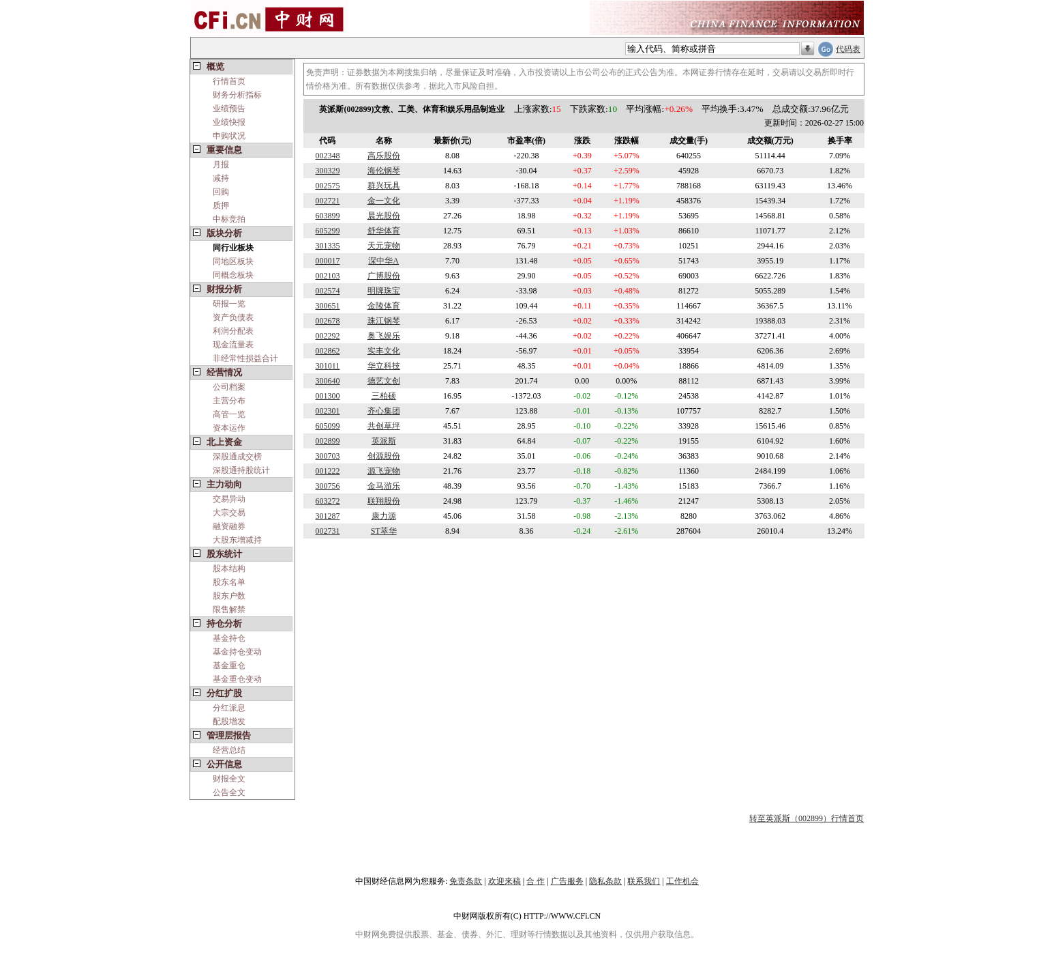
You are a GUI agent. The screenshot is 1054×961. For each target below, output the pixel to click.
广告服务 (567, 881)
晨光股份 (383, 215)
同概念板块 (233, 275)
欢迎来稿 (504, 881)
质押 (221, 205)
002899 (327, 441)
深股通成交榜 (237, 456)
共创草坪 (383, 426)
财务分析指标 (237, 95)
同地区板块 (233, 261)
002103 (327, 276)
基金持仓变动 (237, 652)
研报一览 (229, 304)
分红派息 (229, 708)
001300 (327, 396)
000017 (327, 261)
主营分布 (229, 400)
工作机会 (682, 881)
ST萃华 (384, 531)
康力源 (384, 516)
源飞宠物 (383, 471)
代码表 (848, 49)
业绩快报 (229, 122)
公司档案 (229, 387)
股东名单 (229, 582)
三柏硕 (384, 396)
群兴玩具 (383, 185)
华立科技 (383, 366)
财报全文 (229, 779)
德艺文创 (383, 381)
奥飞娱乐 (383, 336)
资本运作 (229, 428)
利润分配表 (233, 331)
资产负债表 (233, 317)
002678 (327, 321)
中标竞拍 (229, 219)
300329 (327, 170)
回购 (221, 192)
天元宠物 (383, 245)
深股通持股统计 (241, 470)
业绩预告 (229, 108)
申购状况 (229, 136)
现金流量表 (233, 344)
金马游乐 (383, 486)
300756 (327, 486)
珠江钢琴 (383, 321)
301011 (328, 366)
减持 (221, 178)
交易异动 (229, 499)
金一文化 (383, 200)
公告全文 (229, 792)
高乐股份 (383, 155)
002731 (327, 531)
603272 (327, 501)
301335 (327, 245)
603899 (327, 215)
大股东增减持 (237, 540)
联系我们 (643, 881)
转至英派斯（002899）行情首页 (806, 818)
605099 (327, 426)
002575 (327, 185)
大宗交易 (229, 512)
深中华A (383, 261)
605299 (327, 230)
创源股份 (383, 456)
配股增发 (229, 721)
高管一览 (229, 414)
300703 (327, 456)
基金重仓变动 (237, 679)
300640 (327, 381)
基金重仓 (229, 665)
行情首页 (229, 81)
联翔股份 (383, 501)
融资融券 (229, 526)
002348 (327, 155)
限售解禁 (229, 609)
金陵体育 (383, 306)
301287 (327, 516)
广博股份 (383, 276)
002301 (327, 411)
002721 (327, 200)
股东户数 (229, 596)
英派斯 (384, 441)
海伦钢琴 (383, 170)
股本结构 (229, 568)
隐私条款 (605, 881)
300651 (327, 306)
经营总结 (229, 750)
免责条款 (465, 881)
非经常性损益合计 (245, 358)
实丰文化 (383, 351)
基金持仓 (229, 638)
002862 (327, 351)
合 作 (535, 881)
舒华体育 (383, 230)
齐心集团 (383, 411)
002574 (327, 291)
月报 (221, 164)
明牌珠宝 (383, 291)
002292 (327, 336)
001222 (327, 471)
